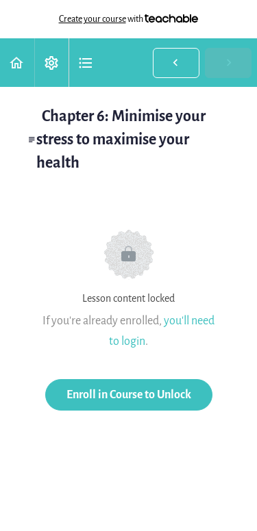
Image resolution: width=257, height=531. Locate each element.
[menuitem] (51, 62)
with (129, 19)
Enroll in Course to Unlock (128, 394)
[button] (17, 62)
